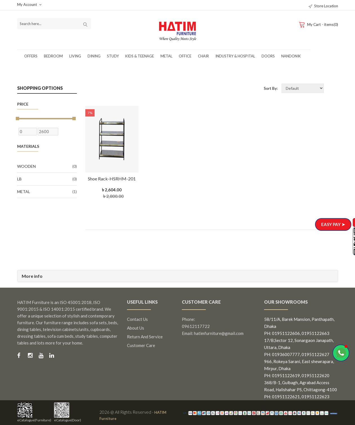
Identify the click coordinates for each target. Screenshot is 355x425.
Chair (203, 56)
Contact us (137, 319)
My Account (29, 4)
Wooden (47, 166)
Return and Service (145, 336)
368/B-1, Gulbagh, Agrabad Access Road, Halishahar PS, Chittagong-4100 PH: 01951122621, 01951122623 (300, 389)
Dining (94, 56)
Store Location (323, 6)
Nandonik (291, 56)
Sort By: (271, 88)
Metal (166, 56)
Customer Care (141, 345)
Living (75, 56)
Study (113, 56)
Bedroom (53, 56)
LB (47, 179)
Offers (30, 56)
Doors (268, 56)
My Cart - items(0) (318, 24)
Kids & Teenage (139, 56)
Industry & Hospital (235, 56)
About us (135, 327)
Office (185, 56)
